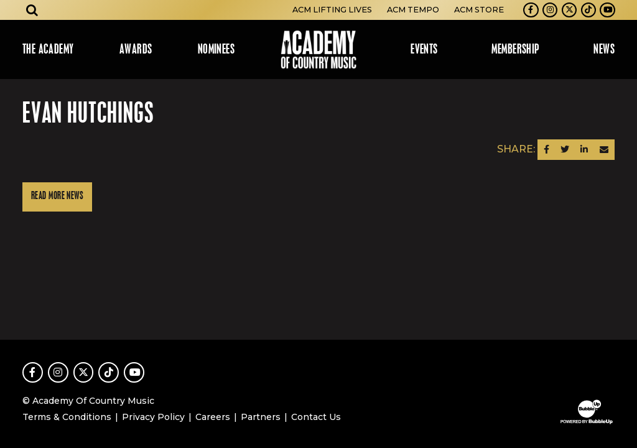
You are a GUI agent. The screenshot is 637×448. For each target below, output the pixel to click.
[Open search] (32, 10)
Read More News (57, 196)
